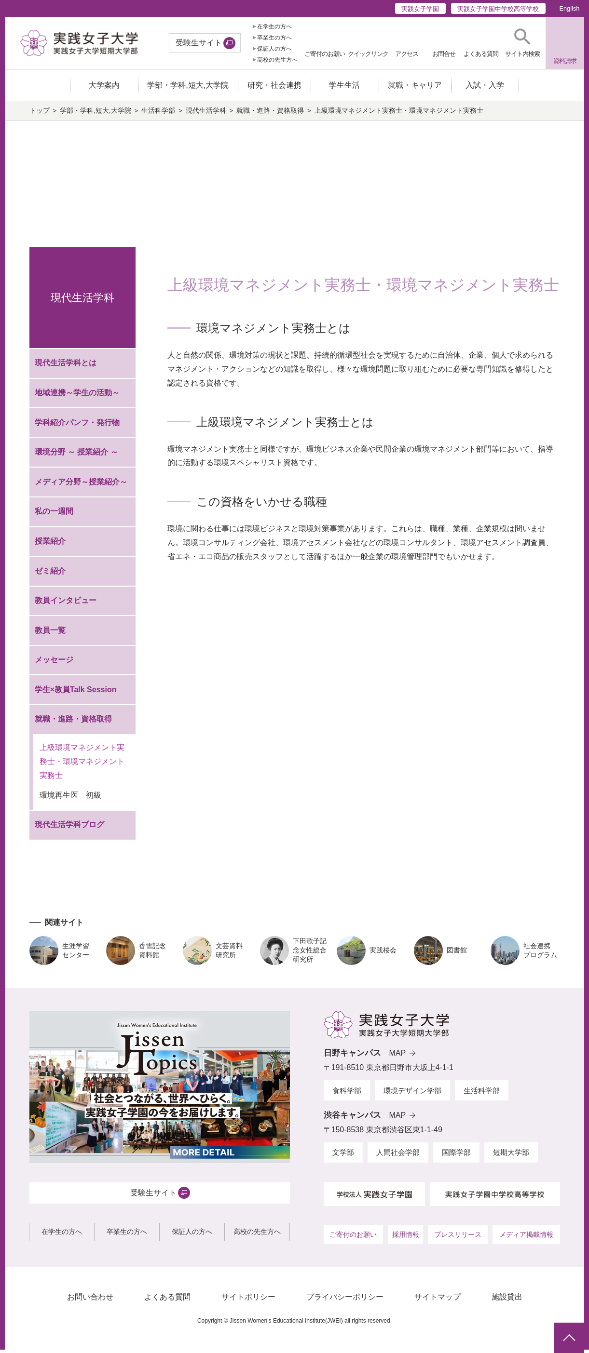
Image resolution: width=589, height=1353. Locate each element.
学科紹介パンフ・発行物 (77, 426)
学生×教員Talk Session (76, 693)
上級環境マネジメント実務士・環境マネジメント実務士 (82, 765)
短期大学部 (511, 1156)
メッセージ (54, 663)
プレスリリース (457, 1238)
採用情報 (405, 1238)
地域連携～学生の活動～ (77, 396)
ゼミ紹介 (50, 574)
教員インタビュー (65, 604)
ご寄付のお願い (353, 1238)
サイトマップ (437, 1301)
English (569, 8)
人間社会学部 (398, 1156)
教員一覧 (50, 634)
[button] (522, 43)
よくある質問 (167, 1301)
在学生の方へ (274, 26)
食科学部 (346, 1094)
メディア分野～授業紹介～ (81, 485)
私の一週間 (54, 515)
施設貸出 (507, 1301)
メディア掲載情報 (526, 1238)
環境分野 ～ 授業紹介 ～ (76, 456)
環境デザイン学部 (412, 1094)
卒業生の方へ (274, 37)
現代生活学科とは (65, 366)
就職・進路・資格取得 (270, 114)
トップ (39, 114)
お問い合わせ (90, 1301)
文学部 (343, 1156)
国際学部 (456, 1156)
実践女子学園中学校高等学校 (498, 9)
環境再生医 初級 (70, 799)
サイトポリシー (248, 1301)
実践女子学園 (420, 9)
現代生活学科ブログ (69, 828)
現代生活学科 (206, 114)
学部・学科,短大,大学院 (95, 114)
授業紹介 (50, 545)
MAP (397, 1057)
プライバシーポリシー (345, 1301)
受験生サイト (199, 43)
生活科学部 (158, 114)
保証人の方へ (274, 48)
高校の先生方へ (277, 59)
